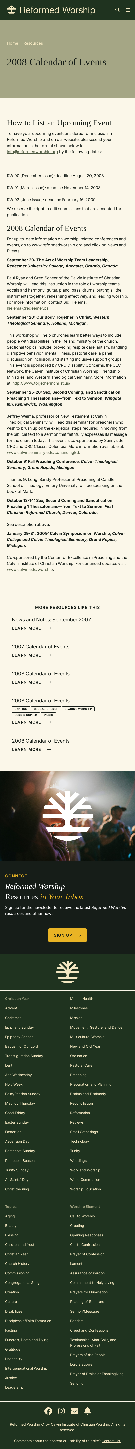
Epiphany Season (19, 1037)
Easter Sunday (17, 1122)
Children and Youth (20, 1244)
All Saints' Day (17, 1179)
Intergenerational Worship (26, 1368)
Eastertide (13, 1132)
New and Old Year (85, 1046)
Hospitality (13, 1359)
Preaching (78, 1075)
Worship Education (85, 1189)
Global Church (46, 708)
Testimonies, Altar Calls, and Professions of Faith (93, 1342)
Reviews (77, 1122)
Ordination (78, 1056)
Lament (76, 1263)
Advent (11, 1008)
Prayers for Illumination (89, 1292)
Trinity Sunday (17, 1170)
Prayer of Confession (87, 1254)
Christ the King (17, 1189)
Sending (77, 1383)
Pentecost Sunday (20, 1151)
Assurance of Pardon (87, 1273)
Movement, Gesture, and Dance (96, 1027)
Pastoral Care (81, 1065)
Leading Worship (78, 708)
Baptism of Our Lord (21, 1046)
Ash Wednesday (18, 1075)
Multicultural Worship (87, 1037)
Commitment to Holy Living (92, 1282)
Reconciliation (81, 1103)
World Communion (85, 1179)
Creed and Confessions (89, 1330)
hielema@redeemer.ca (28, 308)
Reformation (80, 1113)
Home (12, 43)
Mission (76, 1018)
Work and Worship (85, 1170)
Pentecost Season (20, 1160)
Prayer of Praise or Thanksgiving (97, 1374)
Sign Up (67, 935)
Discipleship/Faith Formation (28, 1321)
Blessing (12, 1235)
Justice (11, 1378)
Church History (17, 1263)
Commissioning (17, 1273)
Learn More (31, 628)
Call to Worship (82, 1216)
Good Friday (15, 1113)
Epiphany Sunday (19, 1027)
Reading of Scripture (87, 1301)
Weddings (78, 1160)
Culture (11, 1301)
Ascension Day (17, 1141)
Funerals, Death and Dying (27, 1340)
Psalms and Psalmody (88, 1094)
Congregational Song (22, 1282)
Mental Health (81, 998)
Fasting (11, 1330)
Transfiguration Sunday (24, 1056)
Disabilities (13, 1311)
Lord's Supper (26, 714)
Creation (12, 1292)
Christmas (13, 1018)
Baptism (21, 708)
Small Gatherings (84, 1132)
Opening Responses (86, 1235)
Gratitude (12, 1349)
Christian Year (16, 1254)
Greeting (77, 1225)
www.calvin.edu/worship (30, 569)
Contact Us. (111, 1441)
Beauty (11, 1225)
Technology (79, 1141)
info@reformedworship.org (32, 151)
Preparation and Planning (91, 1084)
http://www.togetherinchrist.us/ (41, 383)
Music (48, 714)
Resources (33, 43)
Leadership (14, 1387)
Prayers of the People (88, 1355)
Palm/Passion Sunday (22, 1094)
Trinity (75, 1151)
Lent (8, 1065)
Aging (10, 1216)
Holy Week (14, 1084)
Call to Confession (85, 1244)
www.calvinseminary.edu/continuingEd (43, 452)
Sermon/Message (84, 1311)
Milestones (79, 1008)
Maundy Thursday (20, 1103)
